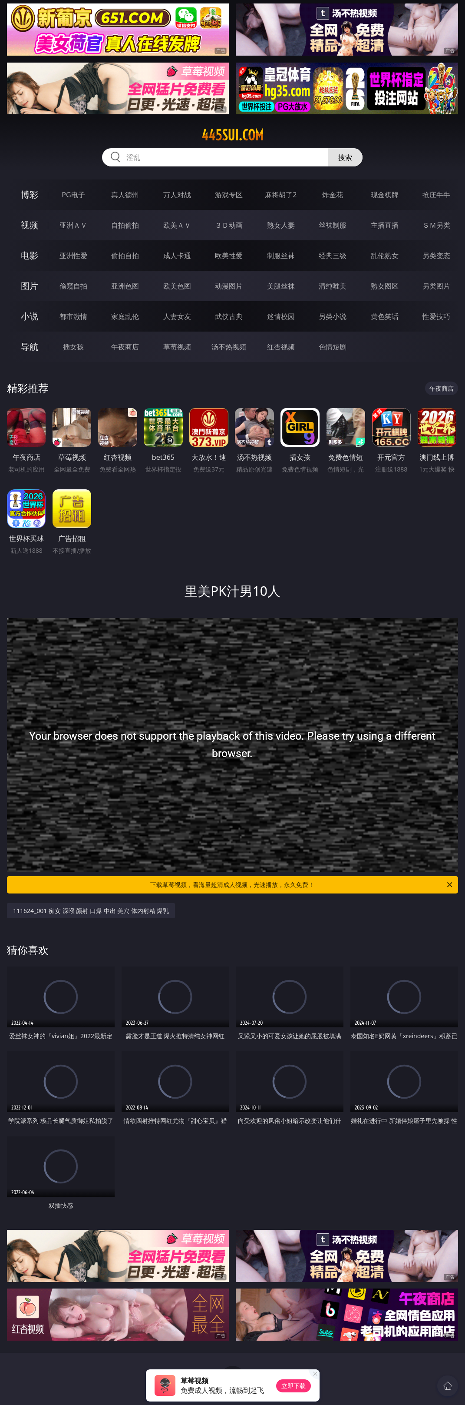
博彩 (29, 194)
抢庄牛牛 (436, 194)
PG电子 (73, 194)
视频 (29, 225)
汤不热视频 (228, 347)
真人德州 (125, 194)
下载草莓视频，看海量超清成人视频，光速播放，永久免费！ (301, 885)
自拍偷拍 (125, 225)
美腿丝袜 (281, 286)
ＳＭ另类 (436, 225)
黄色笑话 (385, 316)
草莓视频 (177, 347)
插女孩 (73, 347)
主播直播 (385, 225)
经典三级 (332, 255)
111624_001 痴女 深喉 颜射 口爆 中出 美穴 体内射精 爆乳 (91, 911)
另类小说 (332, 316)
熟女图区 (385, 286)
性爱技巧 (436, 316)
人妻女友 (177, 316)
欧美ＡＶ (177, 225)
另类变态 (436, 255)
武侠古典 (229, 316)
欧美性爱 (229, 255)
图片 (29, 286)
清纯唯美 (332, 286)
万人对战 (177, 194)
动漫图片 (229, 286)
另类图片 (436, 286)
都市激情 (73, 316)
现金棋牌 (385, 194)
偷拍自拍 (125, 255)
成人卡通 (177, 255)
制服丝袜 (281, 255)
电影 (29, 255)
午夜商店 (125, 347)
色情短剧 (332, 347)
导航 (29, 346)
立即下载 (293, 1386)
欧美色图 (177, 286)
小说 (29, 316)
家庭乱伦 (125, 316)
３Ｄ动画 (229, 225)
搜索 (345, 157)
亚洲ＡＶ (73, 225)
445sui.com (232, 135)
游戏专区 (229, 194)
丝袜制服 (332, 225)
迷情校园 (281, 316)
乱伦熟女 (385, 255)
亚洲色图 (125, 286)
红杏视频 (281, 347)
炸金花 (332, 194)
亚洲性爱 (73, 255)
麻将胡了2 (281, 194)
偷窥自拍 (73, 286)
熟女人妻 (281, 225)
